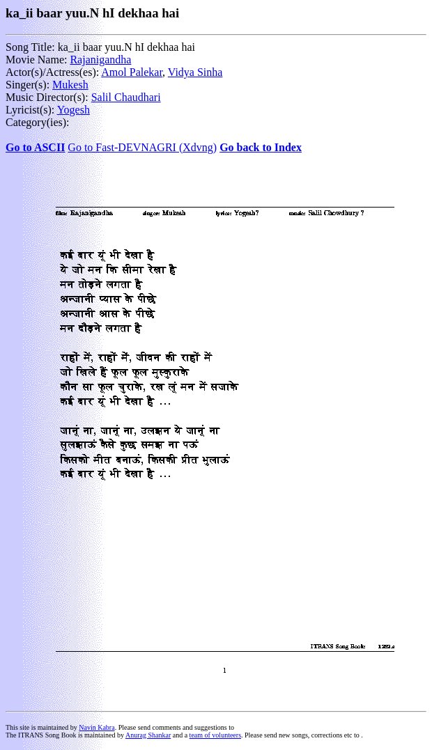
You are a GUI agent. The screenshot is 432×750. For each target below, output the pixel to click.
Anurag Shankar (148, 735)
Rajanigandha (100, 59)
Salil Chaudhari (126, 97)
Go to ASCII (35, 147)
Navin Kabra (96, 727)
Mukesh (70, 85)
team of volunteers (215, 735)
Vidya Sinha (195, 72)
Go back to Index (260, 147)
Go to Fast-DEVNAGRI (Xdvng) (142, 147)
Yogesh (73, 110)
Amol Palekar (131, 72)
